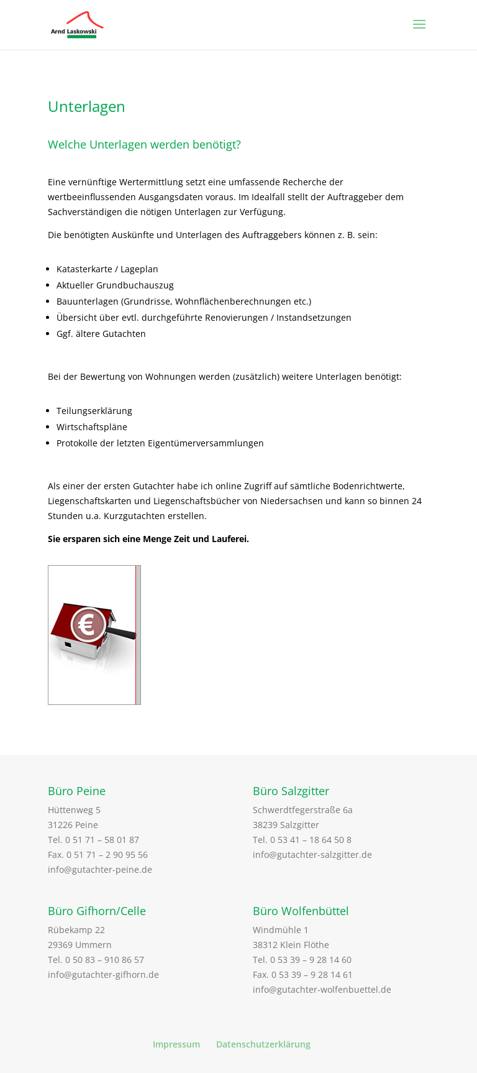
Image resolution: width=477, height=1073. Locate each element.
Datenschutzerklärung (263, 1044)
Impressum (176, 1044)
